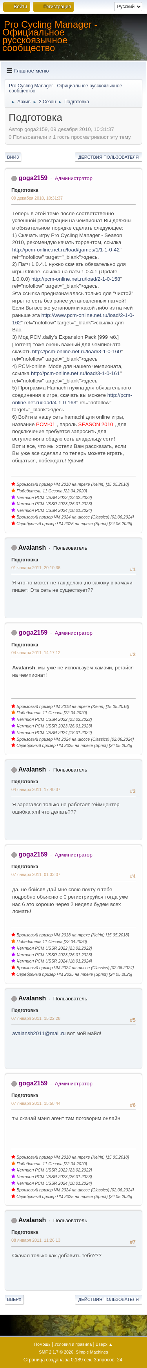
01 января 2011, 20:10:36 (35, 567)
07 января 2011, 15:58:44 (35, 1103)
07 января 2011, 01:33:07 (35, 874)
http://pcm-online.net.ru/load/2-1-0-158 (75, 279)
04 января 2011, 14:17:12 (35, 652)
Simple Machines (92, 1352)
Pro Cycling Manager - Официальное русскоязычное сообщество (50, 36)
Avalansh (32, 547)
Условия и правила (73, 1344)
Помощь (42, 1344)
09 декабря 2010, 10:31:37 (37, 198)
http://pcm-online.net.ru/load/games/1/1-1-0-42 (66, 250)
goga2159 (32, 178)
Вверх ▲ (104, 1344)
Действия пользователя (108, 157)
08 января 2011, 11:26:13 (35, 1240)
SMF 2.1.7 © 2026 (56, 1352)
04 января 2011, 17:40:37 (35, 789)
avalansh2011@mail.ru (39, 1033)
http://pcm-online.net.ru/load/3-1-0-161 (75, 373)
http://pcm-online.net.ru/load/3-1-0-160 (76, 351)
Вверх (14, 1299)
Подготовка (24, 190)
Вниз (13, 157)
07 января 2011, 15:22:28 (35, 1018)
